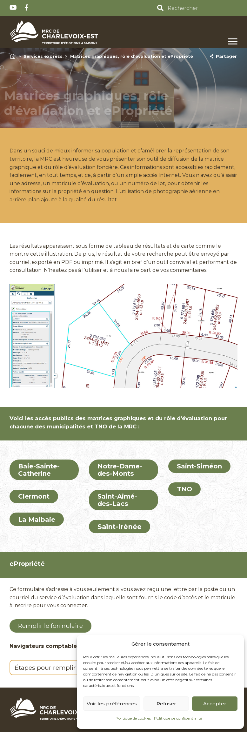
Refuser (166, 704)
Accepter (214, 704)
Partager (223, 56)
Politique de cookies (133, 718)
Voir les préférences (112, 704)
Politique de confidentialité (178, 718)
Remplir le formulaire (50, 625)
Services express (43, 56)
